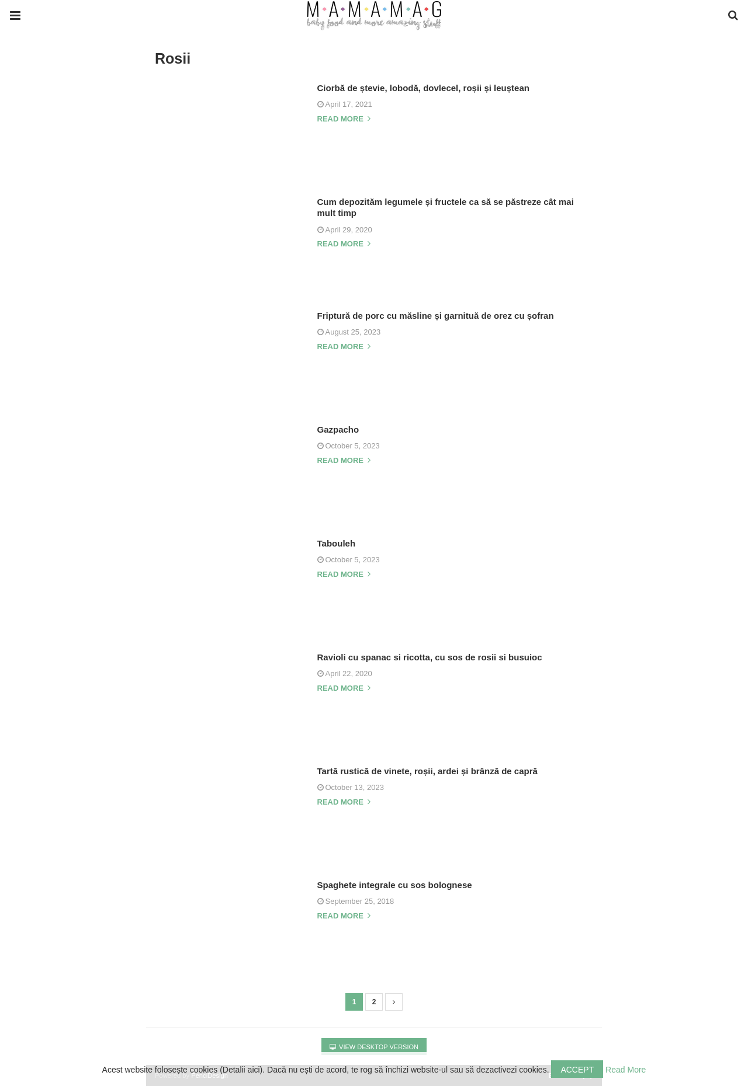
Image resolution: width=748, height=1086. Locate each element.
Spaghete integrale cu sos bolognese (394, 885)
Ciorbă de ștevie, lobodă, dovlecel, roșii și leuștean (423, 88)
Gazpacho (338, 429)
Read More (625, 1069)
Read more (343, 119)
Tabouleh (336, 543)
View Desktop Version (374, 1046)
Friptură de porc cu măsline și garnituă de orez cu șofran (435, 316)
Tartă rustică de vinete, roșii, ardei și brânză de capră (427, 771)
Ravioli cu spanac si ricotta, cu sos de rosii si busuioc (429, 657)
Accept (577, 1069)
